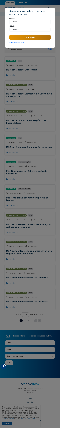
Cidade (12, 26)
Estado (12, 18)
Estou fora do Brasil (17, 43)
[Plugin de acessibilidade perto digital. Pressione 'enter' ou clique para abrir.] (3, 366)
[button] (5, 365)
